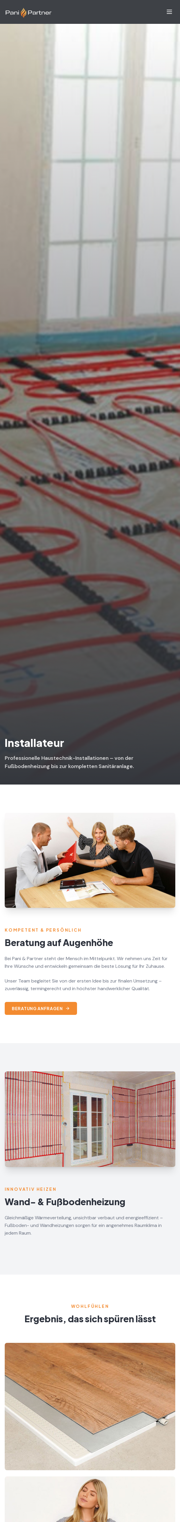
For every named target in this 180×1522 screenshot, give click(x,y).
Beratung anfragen (41, 1008)
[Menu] (169, 12)
